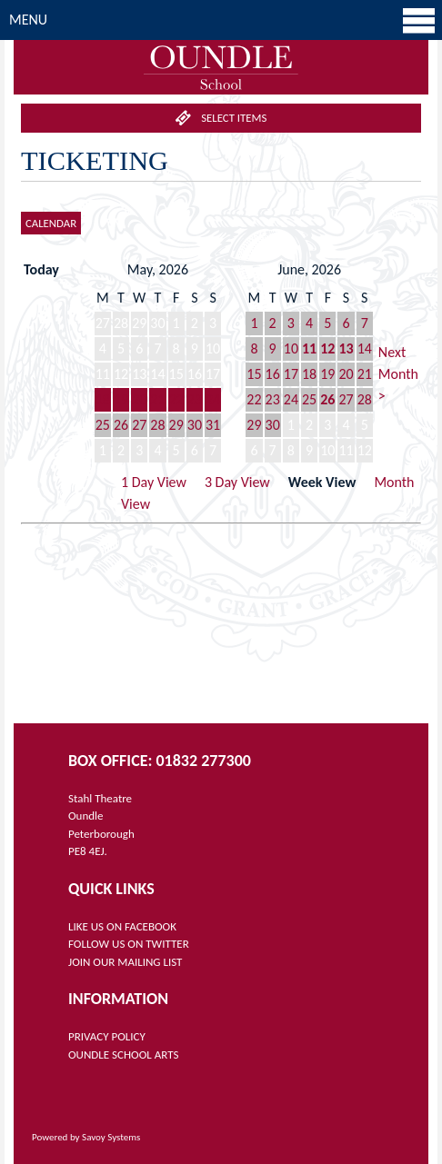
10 (291, 348)
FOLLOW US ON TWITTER (128, 943)
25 (102, 424)
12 (327, 348)
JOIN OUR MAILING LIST (125, 962)
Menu (223, 20)
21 (157, 399)
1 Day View (153, 482)
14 (364, 348)
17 (291, 374)
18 (102, 399)
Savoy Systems (111, 1137)
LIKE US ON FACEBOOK (122, 926)
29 (176, 424)
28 (157, 424)
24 (213, 399)
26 (121, 424)
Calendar (50, 223)
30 (194, 424)
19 (121, 399)
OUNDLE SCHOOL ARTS (123, 1054)
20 (139, 399)
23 (194, 399)
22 (176, 399)
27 (139, 424)
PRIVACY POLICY (107, 1036)
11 (309, 348)
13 (345, 348)
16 (273, 374)
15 (253, 374)
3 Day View (237, 482)
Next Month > (398, 373)
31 (213, 424)
